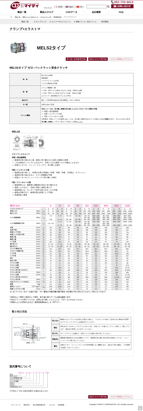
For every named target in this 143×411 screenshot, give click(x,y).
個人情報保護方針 (39, 405)
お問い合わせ (122, 6)
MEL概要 (61, 297)
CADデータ (71, 12)
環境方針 (27, 405)
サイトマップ (48, 7)
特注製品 (104, 22)
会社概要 (96, 12)
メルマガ (52, 405)
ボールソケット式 (46, 17)
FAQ (121, 12)
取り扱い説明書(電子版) (76, 59)
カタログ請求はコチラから (121, 59)
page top (140, 408)
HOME (11, 17)
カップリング (41, 22)
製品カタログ (46, 12)
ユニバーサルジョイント (61, 22)
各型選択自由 (57, 17)
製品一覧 (21, 12)
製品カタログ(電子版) (98, 59)
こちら (80, 122)
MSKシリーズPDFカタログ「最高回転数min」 (30, 302)
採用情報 (61, 405)
